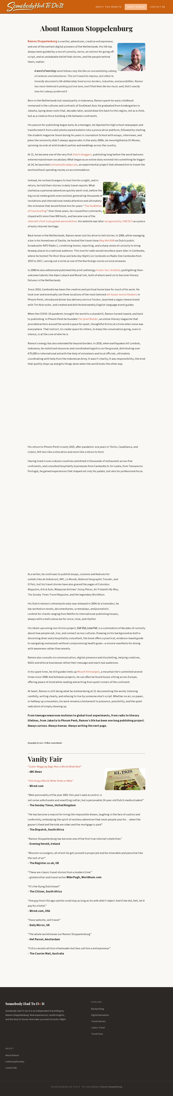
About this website (109, 7)
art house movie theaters (122, 295)
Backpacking (97, 1009)
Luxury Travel (98, 1027)
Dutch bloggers (82, 155)
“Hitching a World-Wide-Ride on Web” (51, 781)
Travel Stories (98, 1021)
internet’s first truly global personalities (52, 221)
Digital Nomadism (100, 1015)
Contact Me (157, 7)
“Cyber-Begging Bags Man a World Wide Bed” (55, 767)
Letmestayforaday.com (64, 165)
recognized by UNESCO (118, 221)
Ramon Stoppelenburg (111, 1086)
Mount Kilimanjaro (88, 672)
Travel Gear (97, 1034)
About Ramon (136, 7)
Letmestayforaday (14, 1061)
